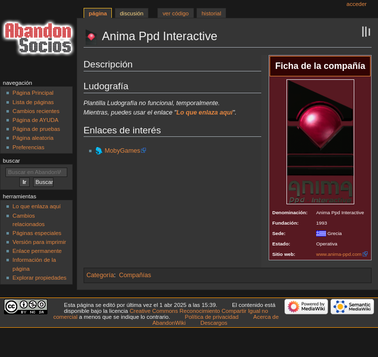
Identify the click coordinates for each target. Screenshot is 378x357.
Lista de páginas (32, 102)
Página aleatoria (32, 138)
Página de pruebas (36, 129)
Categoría (100, 275)
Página (98, 13)
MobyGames (122, 150)
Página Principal (32, 93)
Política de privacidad (212, 317)
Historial (211, 13)
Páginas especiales (36, 233)
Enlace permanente (36, 251)
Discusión (131, 13)
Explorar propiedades (39, 278)
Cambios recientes (35, 111)
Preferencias (28, 147)
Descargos (214, 323)
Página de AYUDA (35, 120)
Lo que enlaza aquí (36, 206)
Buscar (11, 161)
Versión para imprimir (39, 242)
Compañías (135, 275)
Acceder (356, 4)
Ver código (176, 13)
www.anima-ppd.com (339, 254)
